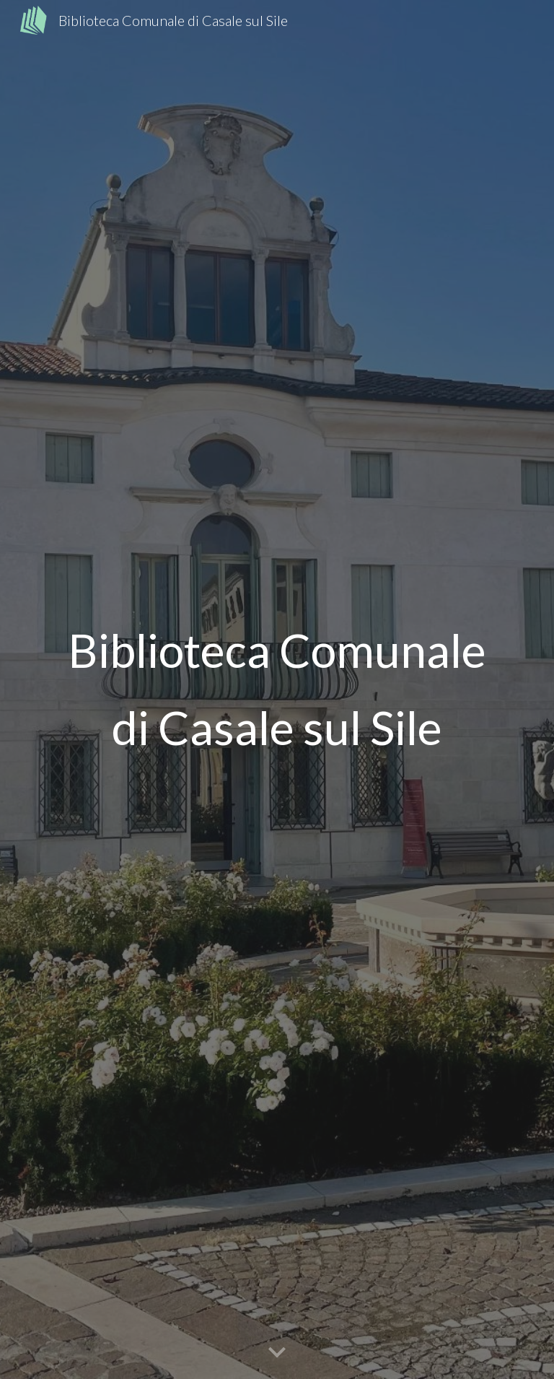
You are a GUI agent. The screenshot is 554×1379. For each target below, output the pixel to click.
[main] (276, 689)
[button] (277, 1353)
